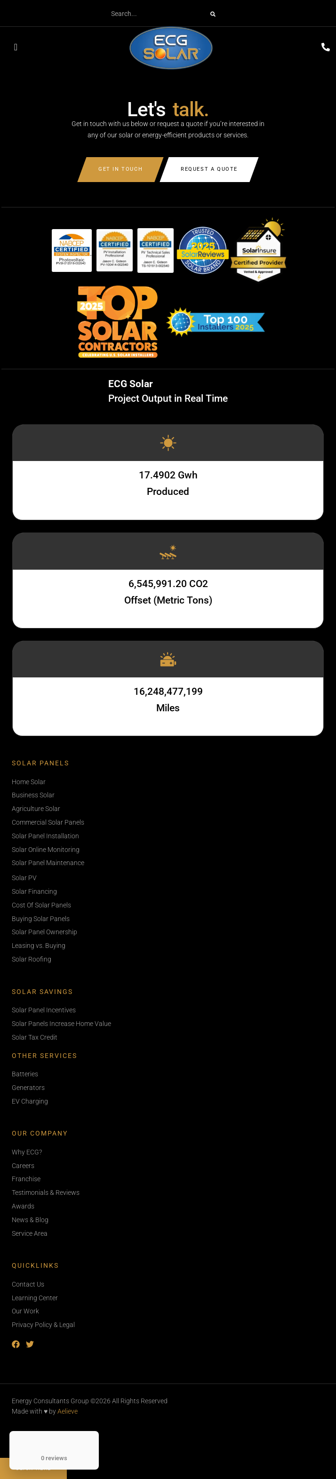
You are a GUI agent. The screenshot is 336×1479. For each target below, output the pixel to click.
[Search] (213, 14)
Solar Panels (40, 763)
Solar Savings (42, 992)
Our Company (40, 1133)
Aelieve (67, 1411)
